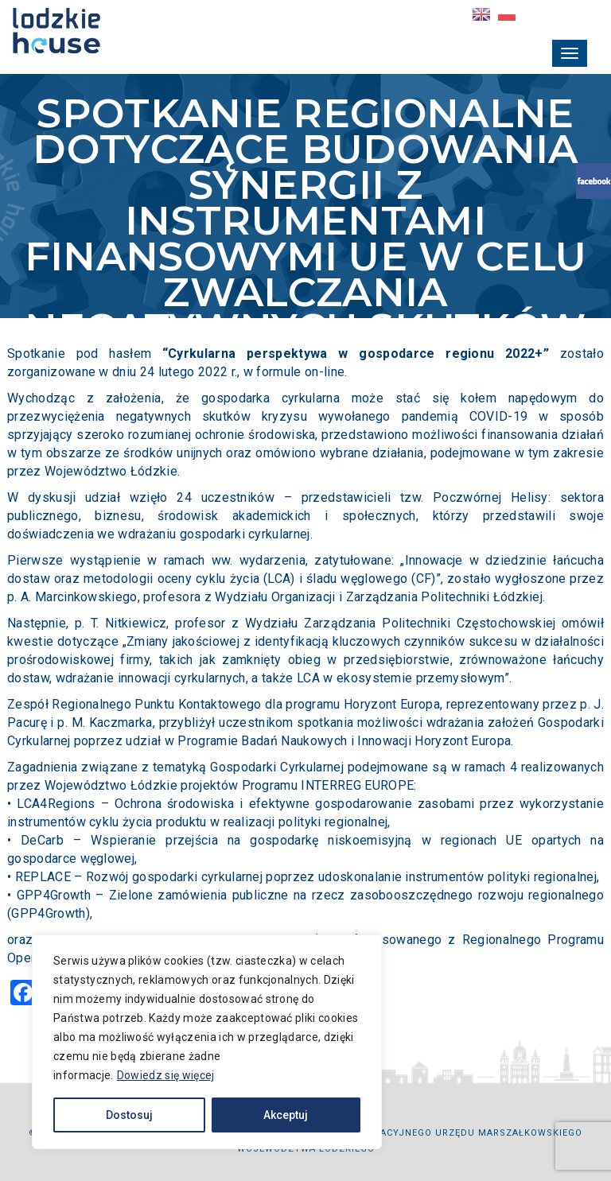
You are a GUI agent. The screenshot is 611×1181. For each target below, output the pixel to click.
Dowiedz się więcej (166, 1075)
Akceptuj (285, 1115)
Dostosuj (129, 1115)
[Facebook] (23, 994)
